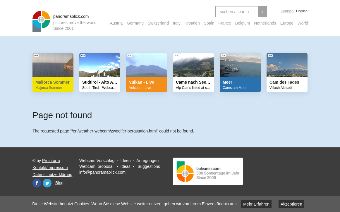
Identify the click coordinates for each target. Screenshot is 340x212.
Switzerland (158, 23)
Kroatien (192, 23)
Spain (209, 23)
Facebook (36, 183)
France (224, 23)
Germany (135, 23)
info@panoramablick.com (102, 172)
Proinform (51, 160)
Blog (59, 182)
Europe (286, 23)
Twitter (47, 183)
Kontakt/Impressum (50, 167)
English (302, 11)
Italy (177, 23)
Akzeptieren (291, 204)
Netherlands (265, 23)
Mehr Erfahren (256, 204)
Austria (116, 23)
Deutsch (287, 11)
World (303, 23)
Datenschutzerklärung (52, 174)
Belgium (242, 23)
